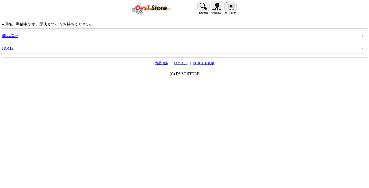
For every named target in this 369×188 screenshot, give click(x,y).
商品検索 (161, 63)
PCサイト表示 (203, 63)
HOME (8, 48)
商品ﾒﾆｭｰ (10, 36)
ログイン (180, 63)
